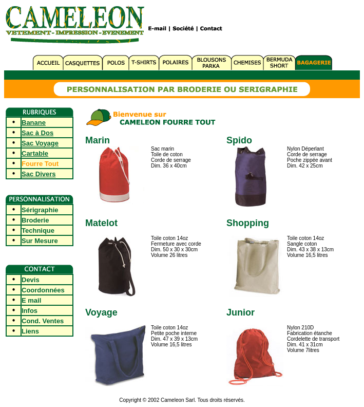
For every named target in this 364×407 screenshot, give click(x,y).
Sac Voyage (40, 143)
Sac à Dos (37, 133)
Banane (34, 122)
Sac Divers (39, 174)
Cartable (35, 153)
